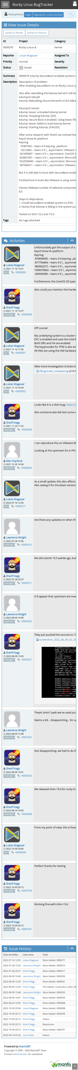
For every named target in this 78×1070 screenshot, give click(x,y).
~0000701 (26, 929)
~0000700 (26, 890)
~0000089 (20, 272)
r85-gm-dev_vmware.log (53, 371)
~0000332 (26, 737)
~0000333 (26, 775)
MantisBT (25, 1046)
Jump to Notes (14, 32)
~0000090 (26, 314)
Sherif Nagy (13, 307)
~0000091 (20, 352)
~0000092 (20, 391)
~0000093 (26, 429)
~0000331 (26, 659)
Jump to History (37, 32)
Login (28, 14)
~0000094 (26, 468)
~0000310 (26, 544)
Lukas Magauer (28, 55)
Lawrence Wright (16, 537)
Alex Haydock (14, 461)
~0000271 (20, 506)
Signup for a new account (48, 14)
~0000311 (26, 583)
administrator (20, 1054)
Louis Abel (28, 1035)
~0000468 (26, 814)
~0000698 (20, 852)
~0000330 (26, 621)
